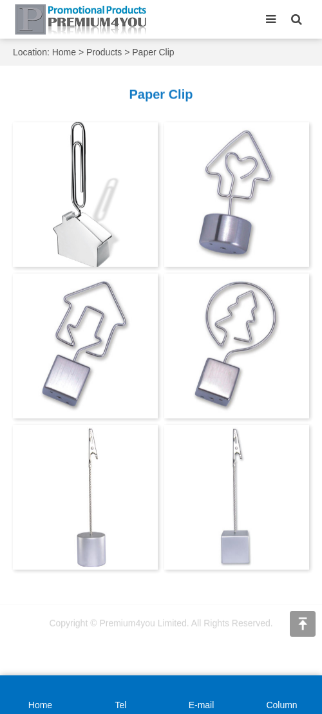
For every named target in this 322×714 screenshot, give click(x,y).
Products (104, 52)
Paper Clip (153, 52)
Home (64, 52)
